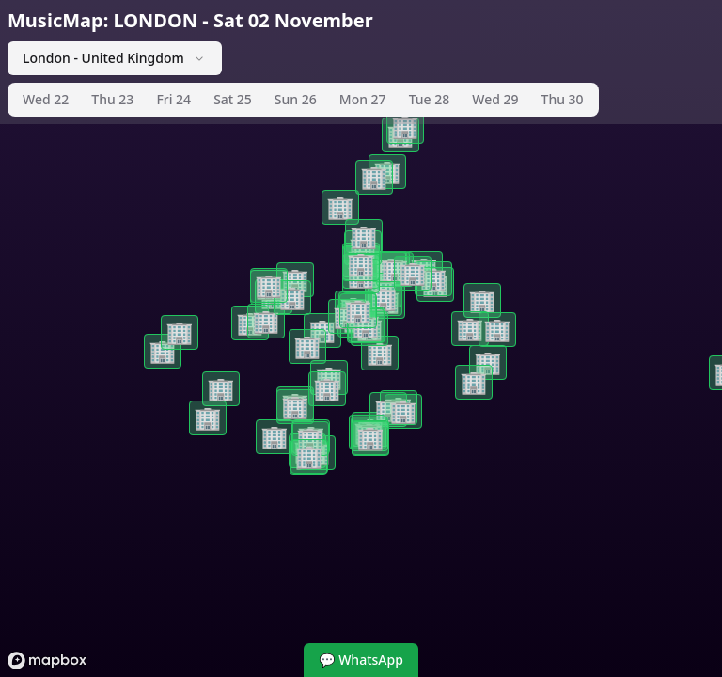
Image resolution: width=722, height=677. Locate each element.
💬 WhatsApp (361, 660)
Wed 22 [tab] (46, 99)
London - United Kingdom (115, 58)
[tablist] (303, 100)
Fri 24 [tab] (173, 99)
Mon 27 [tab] (362, 99)
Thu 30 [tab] (563, 99)
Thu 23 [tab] (112, 99)
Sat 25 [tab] (232, 99)
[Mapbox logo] (47, 660)
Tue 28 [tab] (429, 99)
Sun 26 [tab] (296, 99)
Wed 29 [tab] (495, 99)
